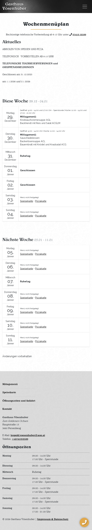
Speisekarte (26, 201)
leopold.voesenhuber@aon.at (28, 435)
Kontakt (7, 408)
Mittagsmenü (10, 384)
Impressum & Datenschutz (52, 519)
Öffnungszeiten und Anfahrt (18, 400)
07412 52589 (79, 34)
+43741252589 (20, 438)
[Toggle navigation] (85, 6)
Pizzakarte (40, 201)
